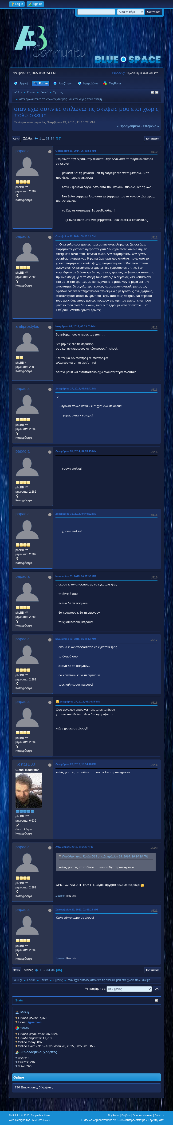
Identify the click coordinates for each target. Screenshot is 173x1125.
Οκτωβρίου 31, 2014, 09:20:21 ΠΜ (75, 236)
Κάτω (16, 138)
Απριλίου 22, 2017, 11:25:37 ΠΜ (74, 847)
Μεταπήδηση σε (95, 988)
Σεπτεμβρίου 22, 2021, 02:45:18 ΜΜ (76, 909)
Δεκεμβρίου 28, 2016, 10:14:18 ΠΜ (75, 764)
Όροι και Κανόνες (142, 1115)
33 (47, 138)
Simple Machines (40, 1115)
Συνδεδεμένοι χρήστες (38, 1052)
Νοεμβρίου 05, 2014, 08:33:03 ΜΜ (75, 326)
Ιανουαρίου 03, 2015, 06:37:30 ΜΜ (75, 576)
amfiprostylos (27, 326)
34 (52, 138)
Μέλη (24, 1012)
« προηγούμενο (128, 126)
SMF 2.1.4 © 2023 (19, 1115)
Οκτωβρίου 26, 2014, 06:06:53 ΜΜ (75, 150)
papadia (23, 151)
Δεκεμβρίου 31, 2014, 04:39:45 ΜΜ (76, 451)
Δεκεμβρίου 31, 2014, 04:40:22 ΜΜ (76, 513)
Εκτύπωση (152, 138)
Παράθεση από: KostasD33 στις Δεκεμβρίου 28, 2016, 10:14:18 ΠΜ (105, 856)
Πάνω (16, 970)
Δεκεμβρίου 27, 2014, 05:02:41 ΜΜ (76, 388)
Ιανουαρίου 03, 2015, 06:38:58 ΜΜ (75, 639)
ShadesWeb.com (40, 1120)
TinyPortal (113, 1115)
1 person (60, 895)
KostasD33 (25, 764)
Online (18, 1077)
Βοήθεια (126, 1115)
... (44, 138)
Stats (19, 1000)
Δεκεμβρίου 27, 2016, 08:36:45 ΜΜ (80, 701)
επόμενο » (151, 126)
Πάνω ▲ (160, 1115)
